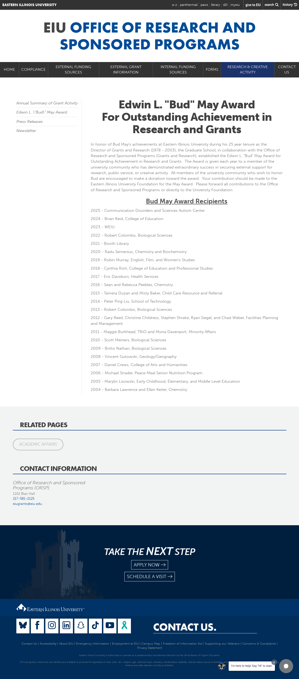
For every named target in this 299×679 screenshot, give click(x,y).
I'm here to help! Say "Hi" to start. (251, 666)
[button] (286, 666)
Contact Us (29, 643)
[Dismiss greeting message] (274, 662)
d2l (225, 5)
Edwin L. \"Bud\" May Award (41, 112)
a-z (174, 5)
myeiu (235, 5)
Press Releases (29, 121)
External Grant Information (125, 69)
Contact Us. (184, 627)
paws (204, 5)
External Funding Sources (73, 69)
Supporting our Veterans (222, 643)
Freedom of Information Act (182, 643)
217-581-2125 (23, 498)
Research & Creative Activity (247, 69)
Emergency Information (92, 643)
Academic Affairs (38, 444)
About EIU (66, 643)
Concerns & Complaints (259, 643)
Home (9, 69)
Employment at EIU (125, 643)
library (215, 5)
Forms (212, 69)
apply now (150, 565)
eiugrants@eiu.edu (27, 504)
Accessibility (48, 643)
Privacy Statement (149, 648)
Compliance (33, 69)
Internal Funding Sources (178, 69)
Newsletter (26, 130)
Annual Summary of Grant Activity (47, 103)
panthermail (189, 5)
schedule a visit (149, 577)
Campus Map (150, 643)
